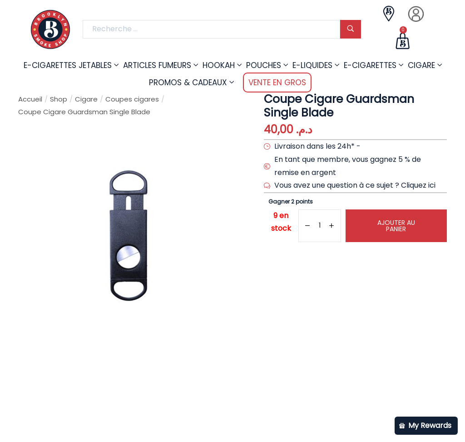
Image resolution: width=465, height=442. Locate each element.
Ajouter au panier (396, 225)
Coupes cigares (132, 99)
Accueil (30, 99)
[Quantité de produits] (319, 226)
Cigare (86, 99)
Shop (58, 99)
